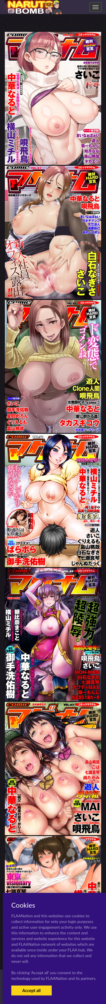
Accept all (31, 990)
